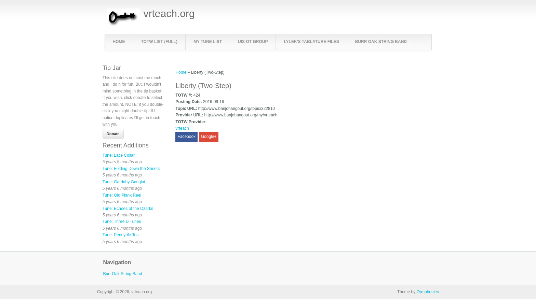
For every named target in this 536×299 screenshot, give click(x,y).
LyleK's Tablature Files (311, 41)
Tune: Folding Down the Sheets (131, 168)
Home (119, 41)
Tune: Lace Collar (119, 155)
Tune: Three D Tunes (122, 221)
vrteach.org (169, 14)
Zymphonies (428, 291)
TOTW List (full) (159, 41)
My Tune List (207, 41)
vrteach (182, 128)
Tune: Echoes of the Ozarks (128, 208)
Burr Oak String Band (381, 41)
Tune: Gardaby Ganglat (124, 182)
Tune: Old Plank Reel (122, 195)
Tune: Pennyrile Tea (121, 234)
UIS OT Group (253, 41)
